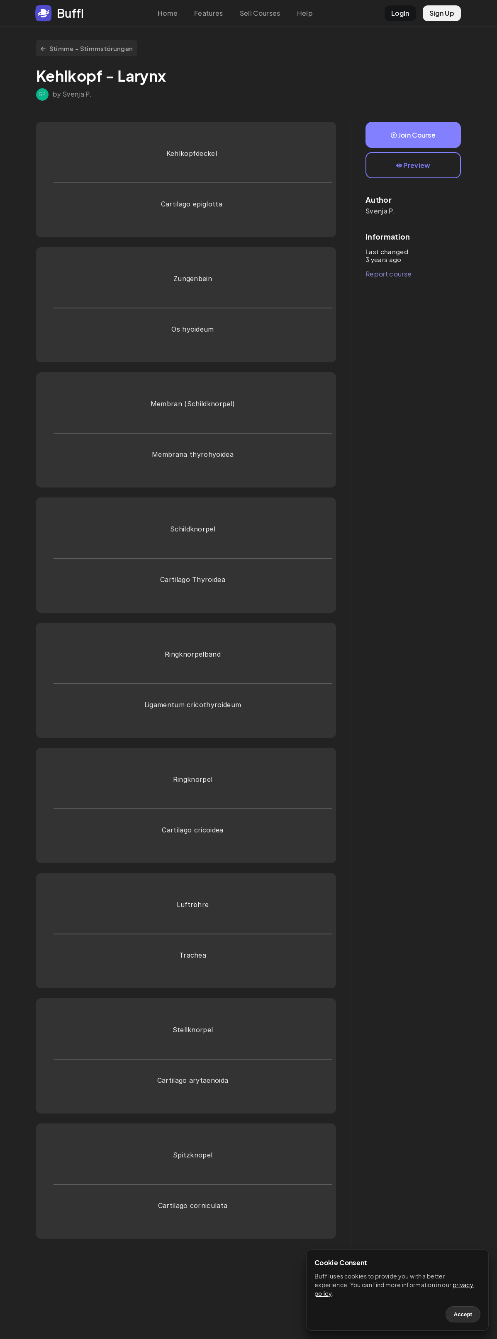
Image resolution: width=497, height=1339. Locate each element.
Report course (388, 273)
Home (168, 13)
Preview (413, 165)
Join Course (413, 135)
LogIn (400, 13)
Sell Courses (260, 13)
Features (208, 13)
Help (305, 13)
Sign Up (441, 13)
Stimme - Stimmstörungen (86, 48)
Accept (463, 1314)
